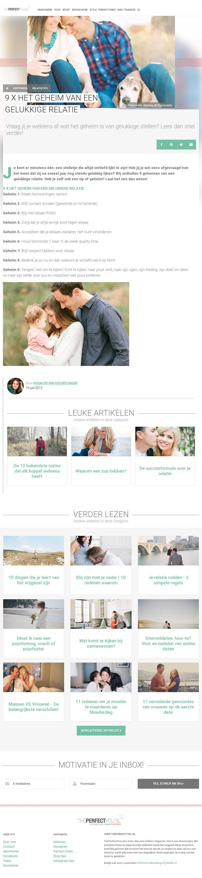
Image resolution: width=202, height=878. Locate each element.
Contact (8, 846)
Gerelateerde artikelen (101, 730)
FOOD (57, 9)
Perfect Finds (107, 9)
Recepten (60, 846)
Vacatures (10, 856)
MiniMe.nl (171, 862)
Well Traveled (127, 9)
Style (93, 9)
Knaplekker (45, 9)
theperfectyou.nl (17, 8)
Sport (66, 9)
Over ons (9, 842)
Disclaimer (11, 865)
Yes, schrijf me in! (168, 783)
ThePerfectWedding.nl (150, 862)
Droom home (80, 9)
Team (7, 861)
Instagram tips (63, 861)
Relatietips (40, 88)
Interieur (59, 842)
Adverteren (11, 851)
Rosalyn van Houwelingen (55, 383)
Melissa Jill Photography (158, 105)
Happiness (20, 88)
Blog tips (59, 856)
